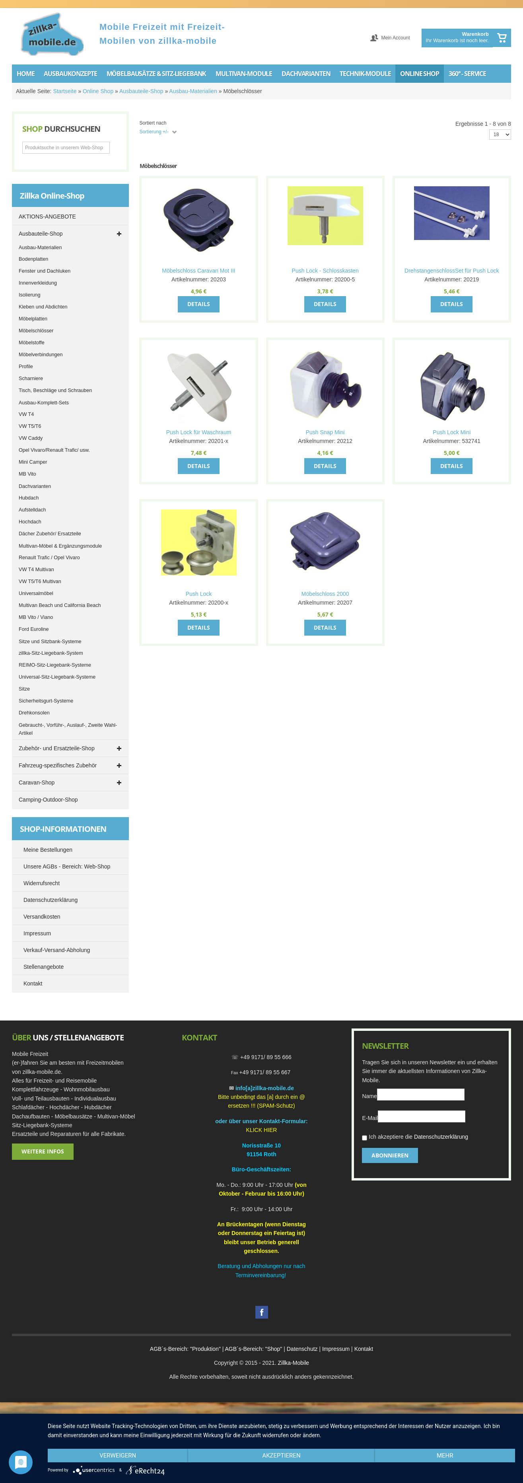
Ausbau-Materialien (193, 91)
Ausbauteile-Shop (141, 91)
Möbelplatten (33, 319)
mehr (445, 1455)
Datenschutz (302, 1349)
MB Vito (27, 474)
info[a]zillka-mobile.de (264, 1088)
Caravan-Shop (36, 782)
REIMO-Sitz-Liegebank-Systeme (55, 665)
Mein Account (395, 38)
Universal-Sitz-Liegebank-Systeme (57, 677)
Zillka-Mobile (293, 1363)
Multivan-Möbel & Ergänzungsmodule (60, 546)
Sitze (24, 689)
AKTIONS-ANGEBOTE (47, 216)
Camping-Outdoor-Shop (48, 799)
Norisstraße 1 (260, 1145)
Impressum (336, 1349)
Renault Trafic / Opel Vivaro (49, 557)
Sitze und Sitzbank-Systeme (50, 641)
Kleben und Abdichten (43, 307)
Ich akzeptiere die (415, 1138)
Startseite (64, 91)
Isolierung (30, 295)
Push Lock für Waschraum (198, 432)
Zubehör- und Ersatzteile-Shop (57, 748)
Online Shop (98, 91)
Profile (26, 366)
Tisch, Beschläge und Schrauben (55, 390)
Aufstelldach (32, 510)
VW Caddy (31, 438)
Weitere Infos (42, 1151)
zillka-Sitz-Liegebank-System (51, 653)
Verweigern (117, 1455)
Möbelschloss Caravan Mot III (198, 270)
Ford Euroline (34, 629)
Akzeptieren (281, 1455)
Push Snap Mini (325, 432)
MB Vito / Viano (36, 617)
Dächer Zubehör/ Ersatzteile (50, 534)
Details (198, 304)
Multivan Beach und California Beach (60, 605)
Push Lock (199, 594)
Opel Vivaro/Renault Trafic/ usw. (54, 450)
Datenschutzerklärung (441, 1137)
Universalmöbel (36, 593)
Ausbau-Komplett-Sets (44, 403)
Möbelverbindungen (41, 354)
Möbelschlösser (36, 331)
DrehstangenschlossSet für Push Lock (451, 270)
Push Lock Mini (452, 432)
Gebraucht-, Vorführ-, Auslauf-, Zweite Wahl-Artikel (68, 729)
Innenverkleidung (38, 283)
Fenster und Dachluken (44, 271)
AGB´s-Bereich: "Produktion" (185, 1349)
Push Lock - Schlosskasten (325, 270)
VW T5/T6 (30, 426)
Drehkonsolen (34, 713)
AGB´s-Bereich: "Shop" (253, 1349)
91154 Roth (261, 1154)
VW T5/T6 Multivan (40, 581)
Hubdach (29, 498)
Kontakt (363, 1349)
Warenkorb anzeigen (502, 38)
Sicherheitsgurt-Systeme (46, 701)
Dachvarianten (35, 486)
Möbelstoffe (32, 342)
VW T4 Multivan (36, 569)
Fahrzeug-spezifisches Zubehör (58, 765)
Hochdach (30, 522)
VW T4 (26, 414)
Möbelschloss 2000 (325, 594)
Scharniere (31, 378)
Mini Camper (33, 462)
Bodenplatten (33, 259)
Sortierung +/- (153, 132)
